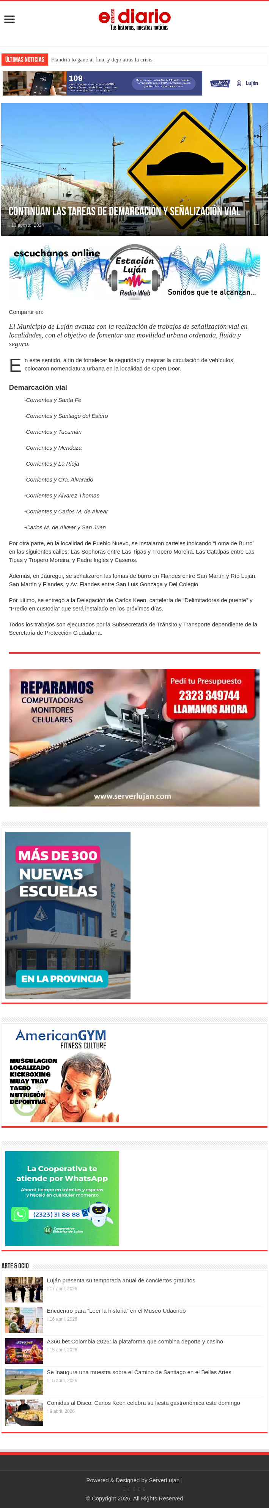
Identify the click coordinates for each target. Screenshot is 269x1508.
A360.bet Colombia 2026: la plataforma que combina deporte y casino (135, 1341)
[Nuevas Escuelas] (68, 915)
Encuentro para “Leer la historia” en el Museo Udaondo (116, 1310)
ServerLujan (164, 1480)
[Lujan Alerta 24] (134, 83)
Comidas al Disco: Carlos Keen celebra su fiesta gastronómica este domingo (143, 1403)
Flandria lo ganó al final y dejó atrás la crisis (102, 59)
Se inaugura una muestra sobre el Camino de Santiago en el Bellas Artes (139, 1372)
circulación (186, 360)
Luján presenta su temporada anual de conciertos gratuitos (121, 1280)
